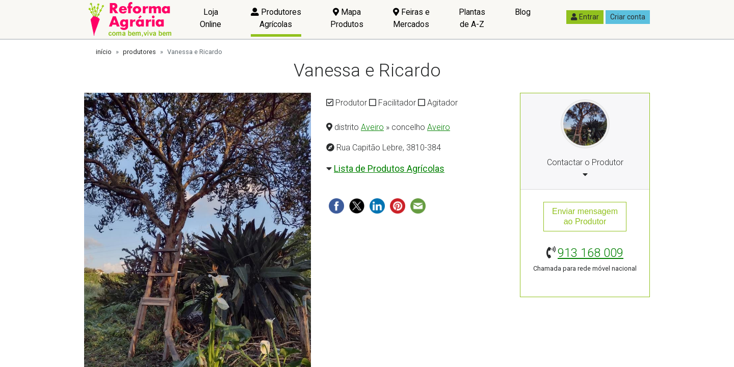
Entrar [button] (585, 17)
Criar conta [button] (627, 17)
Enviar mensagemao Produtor (585, 216)
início (104, 52)
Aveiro (372, 127)
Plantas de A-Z (472, 18)
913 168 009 (590, 253)
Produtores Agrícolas (276, 18)
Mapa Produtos (346, 18)
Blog (523, 12)
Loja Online (210, 18)
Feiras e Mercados (411, 18)
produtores (139, 52)
